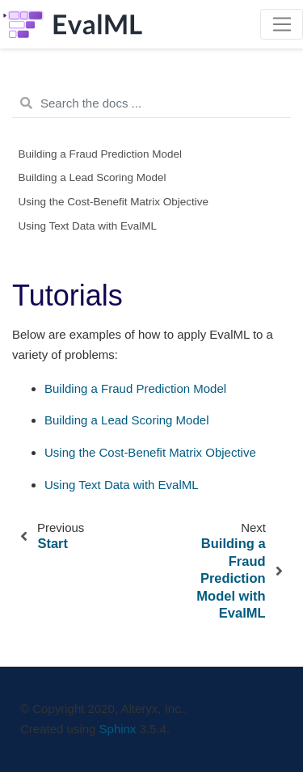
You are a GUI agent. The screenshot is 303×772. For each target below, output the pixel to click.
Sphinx (118, 729)
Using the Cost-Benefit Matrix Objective (114, 202)
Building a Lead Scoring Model (92, 177)
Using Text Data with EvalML (88, 226)
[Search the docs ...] (151, 103)
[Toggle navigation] (281, 24)
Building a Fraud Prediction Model (101, 154)
